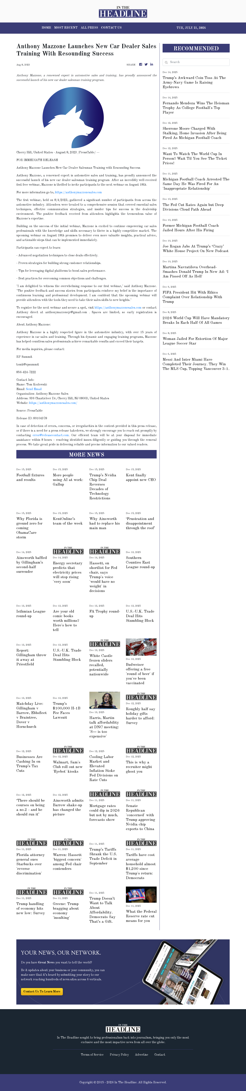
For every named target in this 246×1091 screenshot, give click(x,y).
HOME (46, 27)
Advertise (141, 1054)
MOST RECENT (66, 27)
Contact (159, 1054)
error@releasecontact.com (51, 435)
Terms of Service (92, 1054)
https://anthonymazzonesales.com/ (53, 403)
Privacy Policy (119, 1054)
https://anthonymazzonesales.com (78, 192)
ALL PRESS (89, 27)
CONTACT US (111, 27)
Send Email (34, 389)
